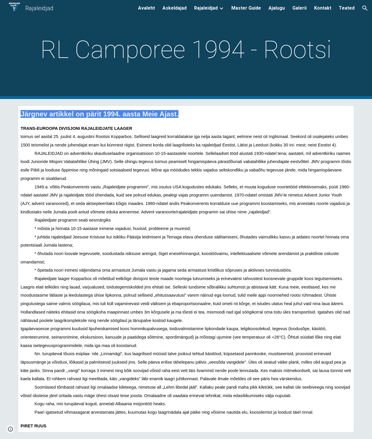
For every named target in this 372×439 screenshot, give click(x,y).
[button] (365, 8)
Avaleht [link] (146, 8)
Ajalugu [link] (277, 8)
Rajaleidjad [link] (206, 8)
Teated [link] (347, 8)
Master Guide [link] (246, 8)
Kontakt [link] (322, 8)
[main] (186, 49)
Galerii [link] (299, 8)
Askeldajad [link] (174, 8)
